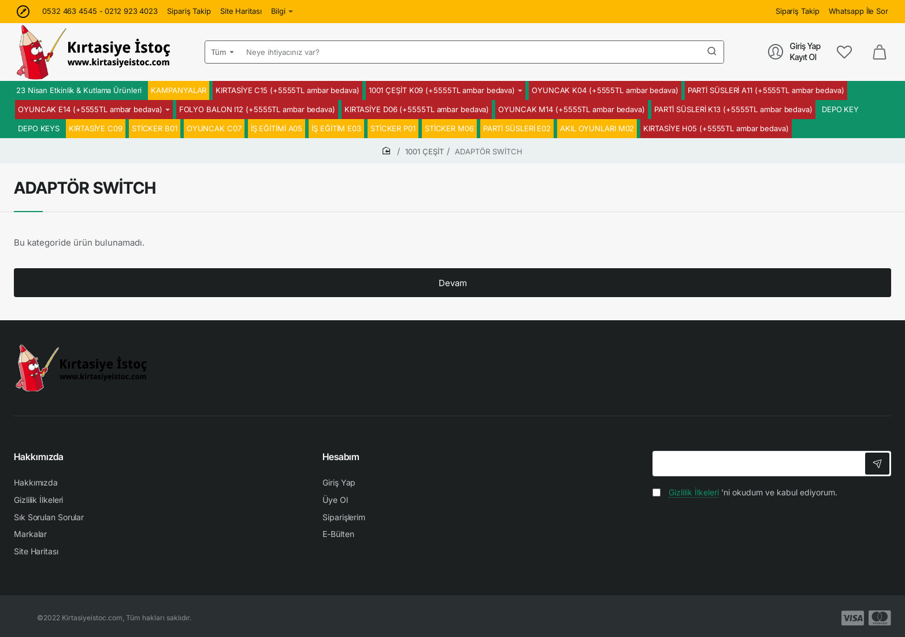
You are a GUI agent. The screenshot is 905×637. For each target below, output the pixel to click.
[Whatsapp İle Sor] (858, 11)
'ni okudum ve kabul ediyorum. (744, 492)
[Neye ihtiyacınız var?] (712, 52)
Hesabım (340, 456)
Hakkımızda (39, 456)
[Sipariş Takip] (189, 11)
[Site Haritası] (241, 11)
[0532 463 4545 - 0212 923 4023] (100, 11)
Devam (453, 282)
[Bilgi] (282, 11)
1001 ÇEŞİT (424, 151)
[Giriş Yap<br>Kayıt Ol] (794, 51)
